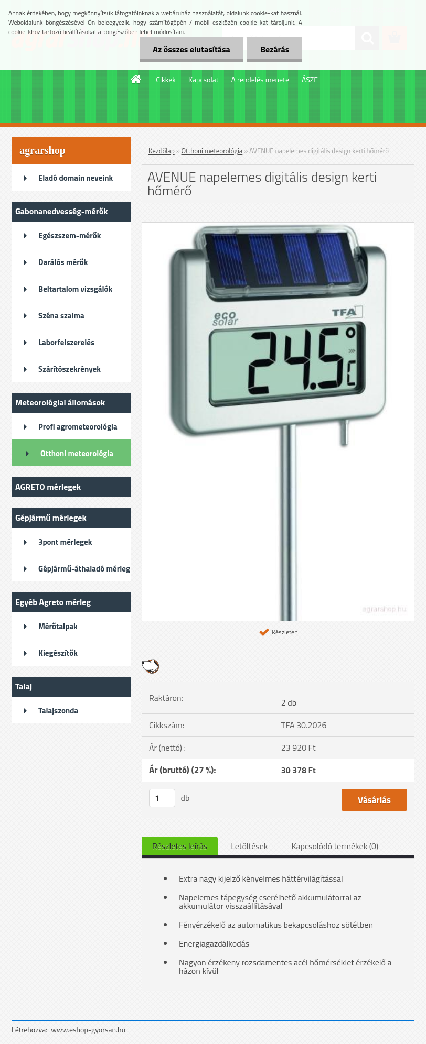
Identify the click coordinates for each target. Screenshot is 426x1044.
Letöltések (249, 846)
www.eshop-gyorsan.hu (88, 1029)
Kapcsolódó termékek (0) (334, 846)
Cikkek (166, 79)
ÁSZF (310, 79)
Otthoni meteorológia (212, 151)
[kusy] (162, 798)
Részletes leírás (179, 846)
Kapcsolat (203, 79)
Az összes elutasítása (191, 49)
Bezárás (274, 49)
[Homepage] (136, 79)
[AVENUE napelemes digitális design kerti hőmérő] (278, 227)
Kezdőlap (161, 151)
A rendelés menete (260, 79)
